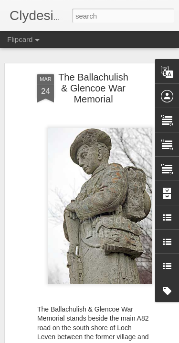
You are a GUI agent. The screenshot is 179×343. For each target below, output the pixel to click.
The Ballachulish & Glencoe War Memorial (93, 87)
